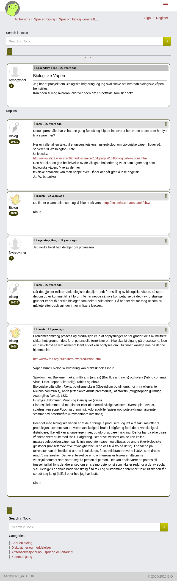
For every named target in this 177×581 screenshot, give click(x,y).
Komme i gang (21, 557)
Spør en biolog (44, 19)
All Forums (22, 19)
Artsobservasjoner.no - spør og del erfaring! (42, 552)
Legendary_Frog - (56, 67)
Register (162, 18)
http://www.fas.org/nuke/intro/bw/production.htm (67, 359)
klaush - (50, 195)
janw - (49, 123)
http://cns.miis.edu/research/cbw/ (126, 203)
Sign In (149, 18)
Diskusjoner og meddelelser (31, 547)
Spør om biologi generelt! (77, 19)
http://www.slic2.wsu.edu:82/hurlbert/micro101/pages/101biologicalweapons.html (90, 158)
